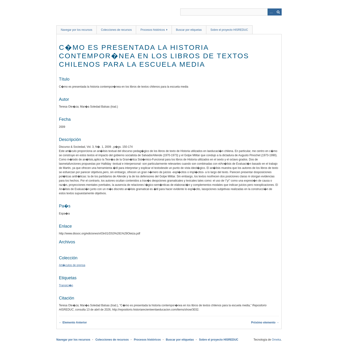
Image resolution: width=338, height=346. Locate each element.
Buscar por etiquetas (189, 29)
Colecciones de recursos (116, 29)
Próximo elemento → (265, 322)
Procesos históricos (152, 29)
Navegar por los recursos (76, 29)
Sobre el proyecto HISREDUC (229, 29)
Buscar (278, 12)
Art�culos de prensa (72, 265)
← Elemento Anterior (73, 322)
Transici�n (66, 285)
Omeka (276, 339)
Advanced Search (271, 12)
